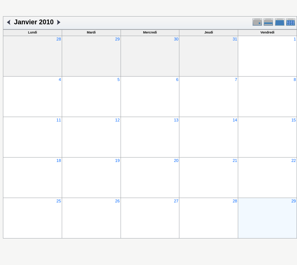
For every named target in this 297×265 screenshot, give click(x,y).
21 (235, 160)
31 (235, 39)
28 (59, 39)
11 (59, 120)
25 (59, 201)
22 (293, 160)
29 (117, 39)
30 (176, 39)
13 (176, 120)
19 (117, 160)
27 (176, 201)
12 (117, 120)
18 (59, 160)
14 (235, 120)
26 (117, 201)
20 (176, 160)
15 (293, 120)
